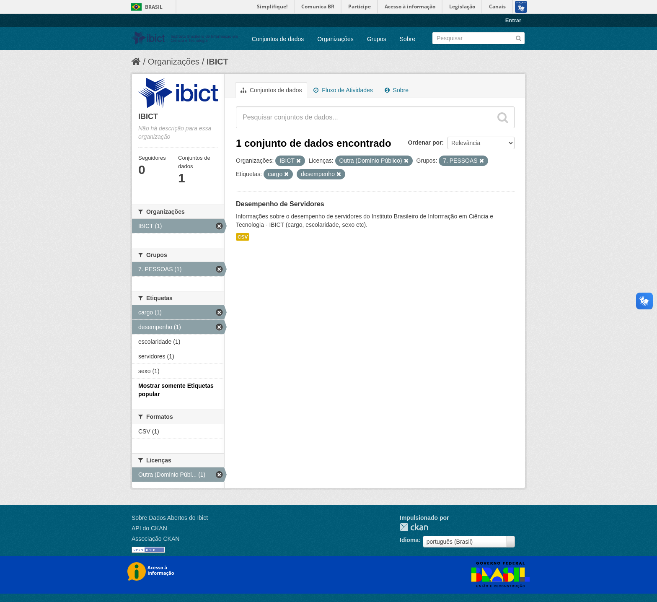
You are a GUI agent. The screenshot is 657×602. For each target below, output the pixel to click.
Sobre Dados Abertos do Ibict (170, 517)
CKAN (414, 527)
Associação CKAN (155, 538)
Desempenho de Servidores (280, 204)
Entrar (513, 20)
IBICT (217, 61)
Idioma (409, 540)
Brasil (154, 6)
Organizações (335, 39)
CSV (243, 237)
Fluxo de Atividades (342, 90)
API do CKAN (149, 528)
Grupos (376, 39)
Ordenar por (425, 142)
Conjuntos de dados (278, 39)
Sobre (407, 39)
